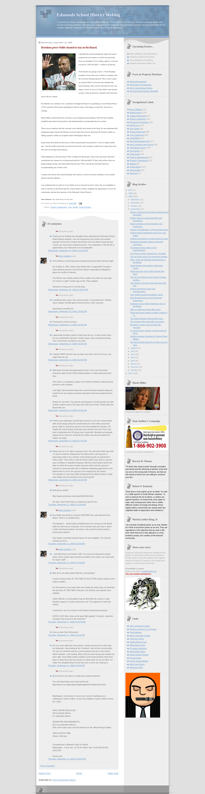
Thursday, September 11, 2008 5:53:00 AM (66, 544)
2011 (130, 190)
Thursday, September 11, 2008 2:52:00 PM (66, 635)
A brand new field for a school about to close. (149, 239)
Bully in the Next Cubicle (140, 636)
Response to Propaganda (140, 85)
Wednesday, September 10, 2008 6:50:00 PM (67, 410)
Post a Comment (47, 766)
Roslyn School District (139, 661)
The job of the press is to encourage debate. (149, 257)
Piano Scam (135, 154)
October (134, 206)
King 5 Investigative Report (141, 88)
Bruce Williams (136, 109)
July (133, 351)
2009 (130, 193)
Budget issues (136, 113)
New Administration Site (140, 141)
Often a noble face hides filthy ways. (145, 309)
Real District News (137, 651)
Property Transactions (139, 160)
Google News (135, 658)
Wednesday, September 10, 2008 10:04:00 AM (68, 251)
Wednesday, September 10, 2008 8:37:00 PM (67, 441)
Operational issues (138, 148)
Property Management (139, 157)
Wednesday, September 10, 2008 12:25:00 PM (68, 290)
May (133, 357)
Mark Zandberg (65, 256)
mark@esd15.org (149, 571)
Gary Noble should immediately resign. (146, 295)
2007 (130, 373)
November (135, 203)
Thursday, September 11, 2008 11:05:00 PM (67, 759)
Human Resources (137, 132)
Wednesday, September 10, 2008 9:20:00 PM (67, 480)
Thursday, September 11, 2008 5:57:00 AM (66, 563)
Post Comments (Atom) (64, 780)
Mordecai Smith (136, 667)
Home (79, 773)
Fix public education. (138, 648)
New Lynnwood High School (142, 145)
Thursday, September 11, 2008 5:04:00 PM (66, 665)
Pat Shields (134, 151)
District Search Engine (139, 655)
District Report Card (138, 642)
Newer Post (44, 773)
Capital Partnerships (138, 116)
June (133, 354)
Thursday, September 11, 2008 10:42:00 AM (67, 622)
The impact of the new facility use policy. (147, 322)
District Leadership (58, 207)
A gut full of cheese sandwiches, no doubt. (148, 253)
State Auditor (135, 170)
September (136, 209)
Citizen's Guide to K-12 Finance (143, 629)
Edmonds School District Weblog (88, 14)
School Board (85, 207)
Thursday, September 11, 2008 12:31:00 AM (67, 505)
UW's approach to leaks (140, 626)
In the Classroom (137, 135)
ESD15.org (134, 125)
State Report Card (137, 645)
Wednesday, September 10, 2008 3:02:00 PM (67, 325)
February (135, 367)
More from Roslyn (137, 664)
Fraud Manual (135, 632)
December (135, 199)
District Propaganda (138, 82)
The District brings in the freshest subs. (146, 318)
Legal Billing (135, 138)
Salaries (133, 164)
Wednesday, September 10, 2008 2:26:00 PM (67, 311)
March (134, 364)
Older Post (113, 773)
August (134, 348)
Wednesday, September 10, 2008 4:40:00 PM (67, 344)
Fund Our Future (137, 639)
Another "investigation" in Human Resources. (149, 230)
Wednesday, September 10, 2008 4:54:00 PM (67, 360)
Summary (134, 173)
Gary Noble (73, 207)
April (133, 361)
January (134, 370)
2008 (130, 196)
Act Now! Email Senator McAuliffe (144, 91)
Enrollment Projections (139, 122)
